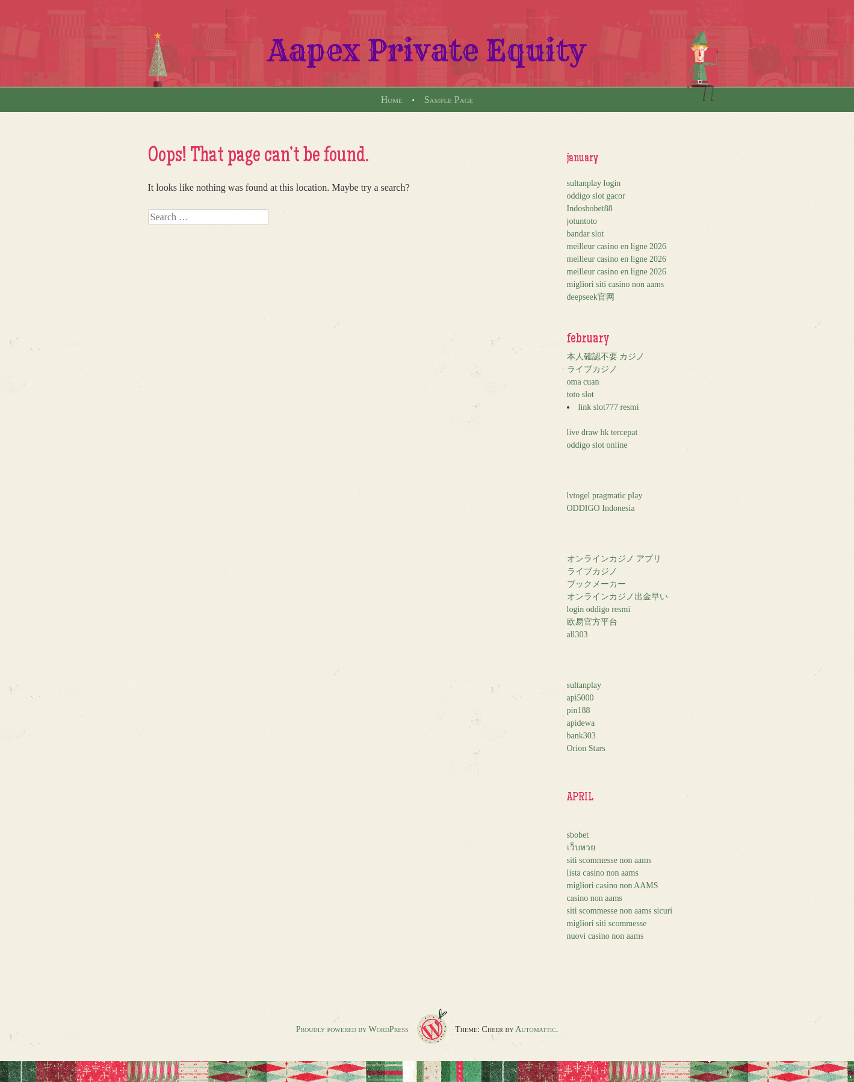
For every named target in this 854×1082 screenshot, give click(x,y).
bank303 (581, 735)
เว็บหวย (581, 847)
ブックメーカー (596, 584)
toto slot (581, 394)
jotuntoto (582, 221)
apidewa (581, 723)
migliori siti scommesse (607, 923)
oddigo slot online (597, 445)
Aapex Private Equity (427, 50)
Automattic (535, 1029)
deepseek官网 (590, 296)
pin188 (578, 710)
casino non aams (595, 898)
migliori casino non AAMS (612, 885)
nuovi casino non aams (605, 936)
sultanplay (584, 685)
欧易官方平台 (592, 621)
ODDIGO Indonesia (601, 508)
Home (392, 99)
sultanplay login (594, 183)
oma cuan (583, 381)
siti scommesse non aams (609, 860)
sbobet (578, 834)
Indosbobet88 (590, 208)
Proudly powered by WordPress (352, 1029)
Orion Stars (586, 748)
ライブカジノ (592, 369)
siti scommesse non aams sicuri (620, 910)
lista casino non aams (603, 872)
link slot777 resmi (608, 407)
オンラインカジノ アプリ (614, 558)
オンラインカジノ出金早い (617, 596)
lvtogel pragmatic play (605, 495)
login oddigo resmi (599, 609)
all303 (577, 634)
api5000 (580, 697)
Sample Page (449, 99)
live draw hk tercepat (602, 432)
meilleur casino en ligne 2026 (617, 246)
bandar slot (585, 233)
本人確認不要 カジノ (606, 356)
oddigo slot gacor (596, 195)
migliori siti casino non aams (615, 284)
